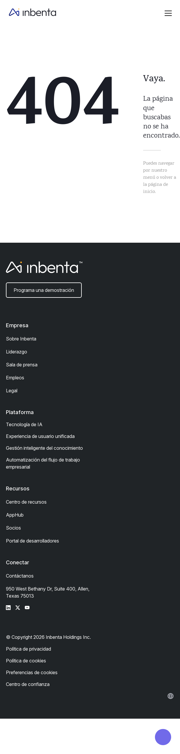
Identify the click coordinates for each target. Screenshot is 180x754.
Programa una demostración (44, 290)
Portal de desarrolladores (32, 541)
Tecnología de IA (24, 424)
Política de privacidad (28, 649)
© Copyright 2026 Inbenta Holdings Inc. (48, 637)
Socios (13, 528)
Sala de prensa (21, 365)
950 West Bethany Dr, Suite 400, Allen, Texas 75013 (47, 592)
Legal (11, 390)
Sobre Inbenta (21, 339)
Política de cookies (26, 661)
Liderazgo (16, 352)
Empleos (15, 378)
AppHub (15, 515)
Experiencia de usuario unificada (40, 436)
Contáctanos (20, 576)
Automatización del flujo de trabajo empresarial (43, 463)
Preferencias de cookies (32, 672)
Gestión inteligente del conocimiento (44, 448)
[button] (168, 13)
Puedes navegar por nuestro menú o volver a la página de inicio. (159, 177)
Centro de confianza (28, 684)
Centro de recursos (26, 502)
